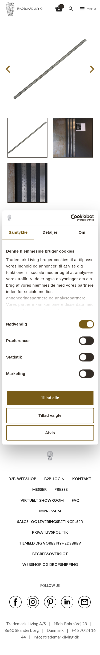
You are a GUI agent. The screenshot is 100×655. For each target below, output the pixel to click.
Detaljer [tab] (50, 232)
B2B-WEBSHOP (22, 478)
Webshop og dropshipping (50, 564)
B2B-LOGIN (54, 478)
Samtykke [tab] (18, 232)
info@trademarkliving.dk (56, 636)
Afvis (50, 432)
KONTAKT (81, 478)
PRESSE (61, 489)
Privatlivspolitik (50, 532)
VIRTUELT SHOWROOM (42, 500)
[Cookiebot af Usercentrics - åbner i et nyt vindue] (71, 217)
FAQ (75, 500)
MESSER (39, 489)
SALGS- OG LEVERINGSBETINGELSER (50, 521)
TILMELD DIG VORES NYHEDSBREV (50, 543)
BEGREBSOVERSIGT (50, 553)
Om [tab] (82, 232)
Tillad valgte (49, 415)
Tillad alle (50, 398)
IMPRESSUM (50, 511)
